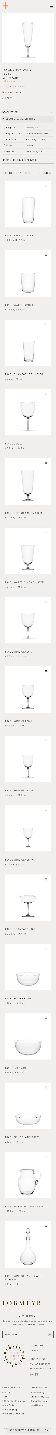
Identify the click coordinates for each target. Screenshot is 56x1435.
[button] (28, 38)
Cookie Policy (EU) (39, 1397)
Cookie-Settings (38, 1401)
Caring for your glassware (19, 160)
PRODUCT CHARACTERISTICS (18, 119)
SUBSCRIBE (28, 1334)
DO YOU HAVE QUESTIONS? (24, 1430)
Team (5, 1397)
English (34, 1351)
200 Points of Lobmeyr (13, 1401)
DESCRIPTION (10, 112)
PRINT (8, 98)
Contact (6, 1393)
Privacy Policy (37, 1393)
